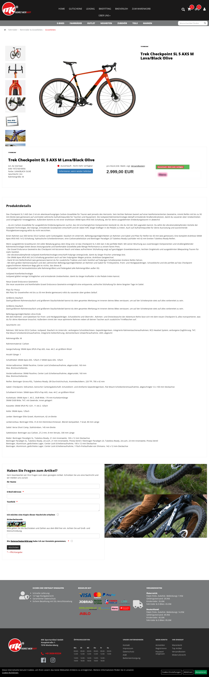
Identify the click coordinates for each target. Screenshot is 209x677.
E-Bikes (60, 23)
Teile (135, 23)
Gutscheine (75, 8)
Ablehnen (188, 672)
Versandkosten (137, 166)
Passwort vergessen (160, 652)
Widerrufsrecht (179, 655)
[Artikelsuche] (183, 9)
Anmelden (160, 645)
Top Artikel (177, 648)
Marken (147, 23)
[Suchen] (205, 23)
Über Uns (104, 15)
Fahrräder (76, 23)
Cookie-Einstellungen (171, 672)
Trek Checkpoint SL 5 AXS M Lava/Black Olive (167, 56)
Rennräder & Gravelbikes (31, 29)
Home (62, 8)
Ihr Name (11, 482)
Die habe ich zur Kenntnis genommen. (37, 541)
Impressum (128, 648)
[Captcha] (53, 536)
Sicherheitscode (15, 519)
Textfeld (11, 501)
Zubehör (122, 23)
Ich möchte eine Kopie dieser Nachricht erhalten (31, 514)
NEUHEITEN (106, 23)
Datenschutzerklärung (21, 541)
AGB (125, 655)
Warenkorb (177, 645)
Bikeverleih (121, 8)
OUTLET (91, 23)
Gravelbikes (50, 29)
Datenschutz (128, 651)
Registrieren (161, 648)
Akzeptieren (200, 672)
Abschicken (13, 547)
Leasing (90, 8)
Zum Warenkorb (141, 8)
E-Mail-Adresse (14, 491)
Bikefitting (105, 8)
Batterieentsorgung (131, 658)
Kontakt (126, 645)
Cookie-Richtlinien (10, 672)
